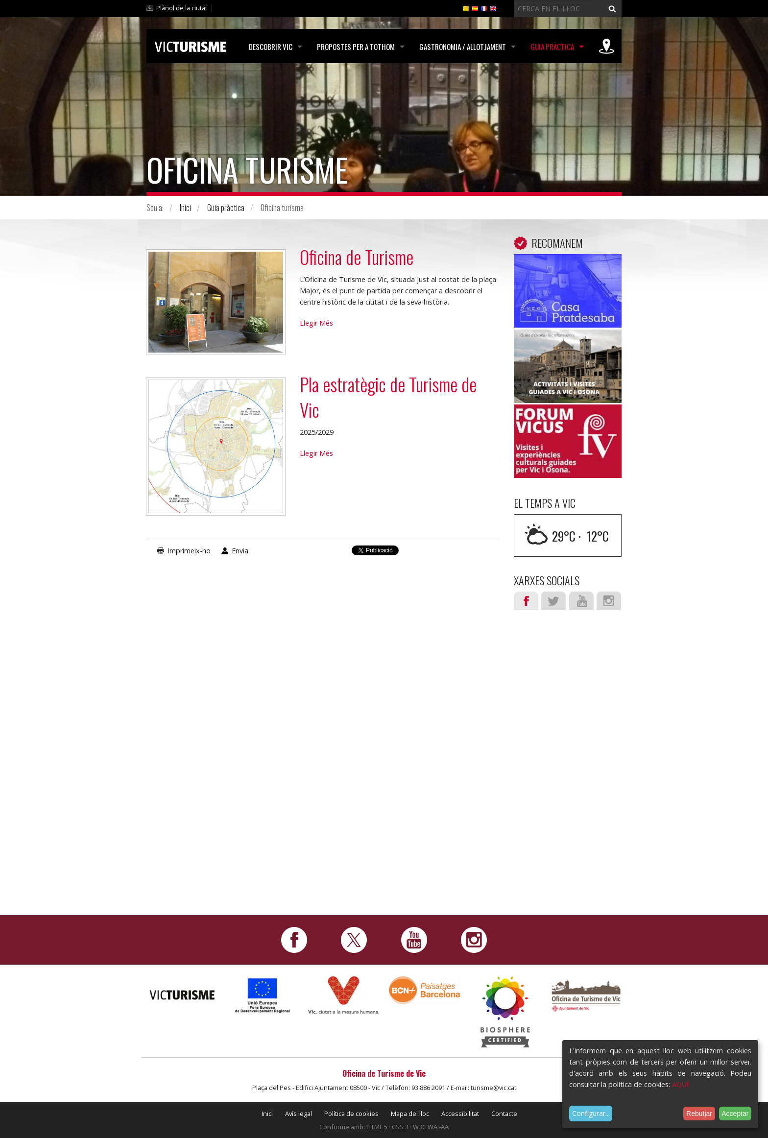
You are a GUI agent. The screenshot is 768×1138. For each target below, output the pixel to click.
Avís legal (298, 1113)
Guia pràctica (552, 46)
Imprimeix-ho (189, 550)
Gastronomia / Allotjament (462, 46)
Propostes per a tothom (356, 46)
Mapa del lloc (410, 1113)
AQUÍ (680, 1084)
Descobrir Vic (270, 46)
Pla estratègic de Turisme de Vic (388, 397)
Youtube (581, 601)
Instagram (609, 601)
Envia (240, 550)
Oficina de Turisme (356, 256)
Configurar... (591, 1113)
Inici (185, 207)
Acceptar (734, 1113)
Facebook (526, 601)
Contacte (504, 1113)
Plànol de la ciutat (181, 7)
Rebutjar (699, 1113)
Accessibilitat (460, 1113)
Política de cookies (351, 1113)
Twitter (553, 601)
